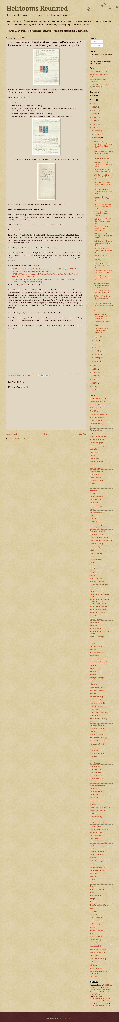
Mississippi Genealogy (97, 690)
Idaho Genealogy (95, 547)
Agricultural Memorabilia (98, 405)
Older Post (81, 434)
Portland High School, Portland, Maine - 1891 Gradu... (102, 199)
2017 (94, 124)
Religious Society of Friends (99, 829)
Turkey (92, 908)
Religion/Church (95, 826)
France (92, 509)
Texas (92, 892)
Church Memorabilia (97, 462)
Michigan (93, 674)
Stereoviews (94, 876)
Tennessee (93, 886)
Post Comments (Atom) (23, 439)
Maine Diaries (94, 616)
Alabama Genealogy (96, 408)
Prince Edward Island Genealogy (100, 807)
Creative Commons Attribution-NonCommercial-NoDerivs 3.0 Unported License (100, 992)
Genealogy (93, 518)
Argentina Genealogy (97, 417)
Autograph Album (96, 430)
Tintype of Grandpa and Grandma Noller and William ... (101, 285)
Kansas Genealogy (96, 578)
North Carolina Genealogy (98, 741)
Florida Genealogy (96, 506)
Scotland (93, 858)
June (96, 344)
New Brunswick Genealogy (99, 712)
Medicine (93, 665)
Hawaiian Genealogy (97, 544)
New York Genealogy (97, 734)
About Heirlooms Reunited (98, 71)
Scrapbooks (94, 864)
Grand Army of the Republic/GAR (101, 540)
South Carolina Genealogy (98, 867)
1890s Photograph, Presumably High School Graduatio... (102, 316)
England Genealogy (96, 496)
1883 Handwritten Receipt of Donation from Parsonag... (102, 258)
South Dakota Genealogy (98, 870)
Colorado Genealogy (96, 468)
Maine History (94, 625)
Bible (91, 433)
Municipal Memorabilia (97, 703)
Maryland (93, 649)
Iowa (91, 566)
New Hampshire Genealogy (99, 719)
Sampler (92, 848)
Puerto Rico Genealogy (97, 810)
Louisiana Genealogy (97, 588)
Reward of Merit (95, 835)
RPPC (92, 845)
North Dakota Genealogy (98, 744)
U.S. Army (93, 911)
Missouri (93, 693)
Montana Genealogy (96, 700)
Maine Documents (96, 619)
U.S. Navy (93, 914)
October (97, 138)
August (96, 337)
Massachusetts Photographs (99, 662)
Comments (95, 45)
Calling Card (94, 449)
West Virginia (94, 955)
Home (47, 434)
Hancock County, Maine (102, 321)
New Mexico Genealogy (98, 728)
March (96, 354)
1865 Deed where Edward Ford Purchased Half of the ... (102, 221)
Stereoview (93, 873)
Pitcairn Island (94, 798)
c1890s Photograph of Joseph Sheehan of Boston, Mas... (101, 330)
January (97, 361)
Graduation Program (96, 534)
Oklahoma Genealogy (97, 766)
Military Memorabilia (97, 681)
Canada (92, 455)
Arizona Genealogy (96, 420)
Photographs (94, 794)
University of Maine (96, 921)
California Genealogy (97, 446)
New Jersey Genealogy (97, 725)
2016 (94, 128)
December (97, 131)
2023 (94, 103)
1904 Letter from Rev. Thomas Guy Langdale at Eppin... (103, 164)
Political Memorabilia (97, 801)
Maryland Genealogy (97, 652)
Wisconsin (93, 965)
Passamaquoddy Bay (96, 775)
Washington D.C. (95, 946)
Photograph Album (96, 791)
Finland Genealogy (96, 499)
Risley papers (47, 297)
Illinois (92, 550)
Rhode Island (94, 839)
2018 (94, 121)
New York (93, 731)
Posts (93, 41)
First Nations (94, 503)
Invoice (92, 563)
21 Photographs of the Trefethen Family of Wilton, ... (101, 214)
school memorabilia (96, 854)
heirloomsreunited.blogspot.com (100, 998)
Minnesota (93, 684)
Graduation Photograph (97, 531)
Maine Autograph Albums (98, 606)
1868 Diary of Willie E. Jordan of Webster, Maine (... (103, 177)
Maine (96, 311)
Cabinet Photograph (96, 443)
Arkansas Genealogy (96, 424)
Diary (92, 487)
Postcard (93, 804)
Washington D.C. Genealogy (99, 949)
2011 (94, 379)
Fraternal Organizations (97, 512)
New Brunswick (95, 709)
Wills (91, 962)
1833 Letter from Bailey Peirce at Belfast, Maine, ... (102, 184)
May (96, 347)
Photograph (93, 788)
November (98, 134)
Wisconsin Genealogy (97, 968)
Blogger (69, 1018)
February (97, 358)
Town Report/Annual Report (99, 905)
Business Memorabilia (97, 439)
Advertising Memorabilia (98, 402)
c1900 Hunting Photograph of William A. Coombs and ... (103, 305)
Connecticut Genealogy (97, 471)
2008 (94, 390)
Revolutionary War (96, 832)
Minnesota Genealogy (97, 687)
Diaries (92, 484)
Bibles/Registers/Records (98, 436)
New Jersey (93, 722)
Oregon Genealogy (96, 772)
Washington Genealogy (97, 952)
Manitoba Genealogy (97, 637)
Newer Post (11, 434)
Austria (92, 427)
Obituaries (93, 757)
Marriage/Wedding (96, 646)
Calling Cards (94, 452)
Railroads (93, 820)
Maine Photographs (96, 628)
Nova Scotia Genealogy (97, 753)
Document (93, 490)
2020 (94, 114)
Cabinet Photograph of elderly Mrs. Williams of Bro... (102, 278)
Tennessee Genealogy (97, 889)
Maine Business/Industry (98, 609)
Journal (92, 575)
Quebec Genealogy (96, 817)
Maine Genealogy (95, 622)
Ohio (91, 760)
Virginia (92, 933)
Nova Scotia (94, 750)
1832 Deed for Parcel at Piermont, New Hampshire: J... (101, 228)
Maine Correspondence (97, 613)
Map (91, 640)
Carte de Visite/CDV (96, 458)
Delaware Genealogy (97, 480)
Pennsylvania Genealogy (98, 785)
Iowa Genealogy (95, 569)
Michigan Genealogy (97, 678)
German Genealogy (96, 528)
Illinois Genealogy (96, 553)
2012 (94, 376)
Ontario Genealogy (96, 769)
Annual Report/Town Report (99, 414)
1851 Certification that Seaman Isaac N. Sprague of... (103, 250)
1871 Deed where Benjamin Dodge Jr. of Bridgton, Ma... (103, 146)
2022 (94, 107)
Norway (92, 747)
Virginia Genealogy (96, 936)
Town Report (94, 902)
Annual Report (95, 411)
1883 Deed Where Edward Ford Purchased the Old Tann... (102, 206)
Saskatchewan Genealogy (98, 851)
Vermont (93, 927)
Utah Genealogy (95, 924)
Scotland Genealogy (96, 861)
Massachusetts (94, 655)
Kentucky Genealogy (97, 581)
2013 (94, 372)
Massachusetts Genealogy (98, 659)
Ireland (92, 572)
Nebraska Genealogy (97, 706)
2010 (94, 383)
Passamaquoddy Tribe (97, 779)
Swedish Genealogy (96, 883)
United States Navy (96, 917)
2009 (94, 386)
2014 (94, 369)
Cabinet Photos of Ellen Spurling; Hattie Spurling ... (103, 265)
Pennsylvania (94, 782)
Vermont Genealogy (96, 930)
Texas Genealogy (95, 895)
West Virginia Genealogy (98, 959)
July (95, 340)
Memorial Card (95, 668)
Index (96, 325)
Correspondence (95, 474)
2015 (94, 365)
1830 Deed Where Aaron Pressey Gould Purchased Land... (103, 236)
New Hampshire (95, 715)
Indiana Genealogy (96, 559)
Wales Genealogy (95, 940)
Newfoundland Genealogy (98, 738)
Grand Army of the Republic (99, 537)
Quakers (92, 813)
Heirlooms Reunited (37, 8)
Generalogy (94, 522)
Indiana (92, 556)
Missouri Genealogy (96, 697)
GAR (91, 515)
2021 (94, 110)
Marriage (93, 643)
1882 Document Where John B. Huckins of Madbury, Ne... (103, 243)
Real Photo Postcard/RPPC (98, 823)
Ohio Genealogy (95, 763)
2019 (94, 117)
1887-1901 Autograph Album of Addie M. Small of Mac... (103, 191)
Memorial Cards (95, 671)
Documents (93, 493)
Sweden (92, 880)
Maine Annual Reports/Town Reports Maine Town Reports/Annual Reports (99, 601)
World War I (94, 976)
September (98, 141)
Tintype (92, 899)
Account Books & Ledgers (98, 398)
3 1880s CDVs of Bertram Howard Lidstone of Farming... (102, 298)
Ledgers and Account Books (99, 585)
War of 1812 (94, 943)
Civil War (93, 465)
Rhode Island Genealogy (98, 842)
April (96, 351)
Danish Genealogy (96, 477)
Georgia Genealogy (96, 525)
